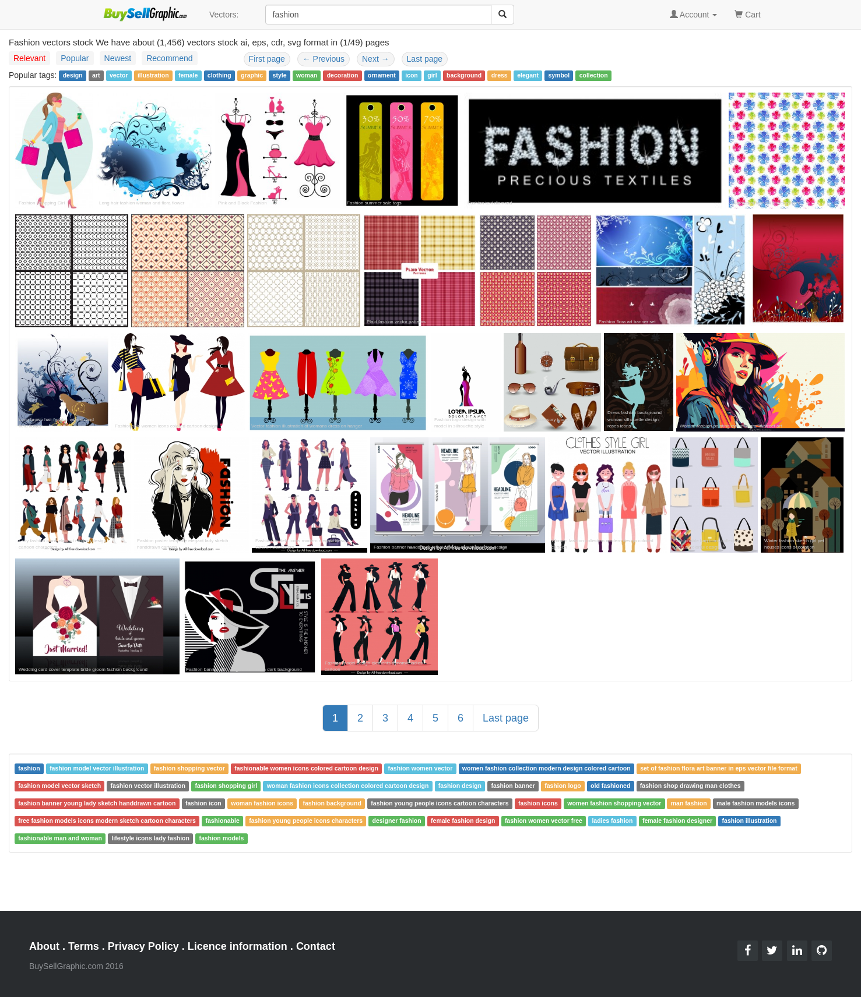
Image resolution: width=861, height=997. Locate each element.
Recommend (169, 58)
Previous (324, 58)
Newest (118, 58)
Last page (425, 58)
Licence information (237, 946)
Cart (747, 13)
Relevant (29, 58)
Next (375, 58)
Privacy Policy (143, 946)
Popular (75, 58)
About (44, 946)
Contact (315, 946)
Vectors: (224, 14)
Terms (83, 946)
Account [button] (694, 14)
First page (267, 58)
